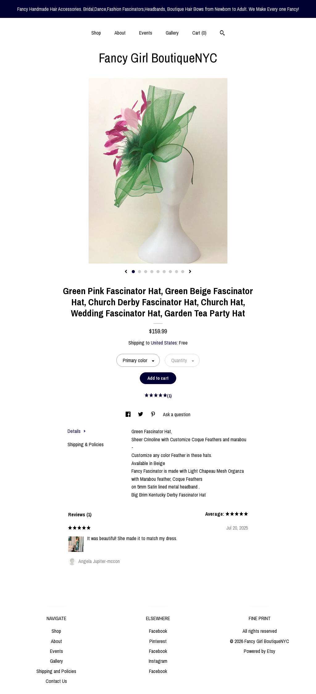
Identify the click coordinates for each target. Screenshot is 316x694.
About (120, 32)
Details (77, 431)
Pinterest (158, 641)
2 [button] (139, 271)
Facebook (158, 631)
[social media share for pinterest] (154, 414)
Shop (96, 32)
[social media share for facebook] (129, 414)
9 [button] (182, 271)
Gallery (172, 32)
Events (145, 32)
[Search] (222, 33)
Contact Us (56, 681)
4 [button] (151, 271)
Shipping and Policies (56, 671)
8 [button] (176, 271)
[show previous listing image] (125, 272)
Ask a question (176, 414)
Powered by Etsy (259, 651)
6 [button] (164, 271)
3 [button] (145, 271)
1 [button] (133, 271)
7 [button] (170, 271)
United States (164, 342)
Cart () (199, 32)
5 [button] (158, 271)
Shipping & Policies (86, 444)
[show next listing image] (190, 272)
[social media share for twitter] (141, 414)
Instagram (158, 661)
